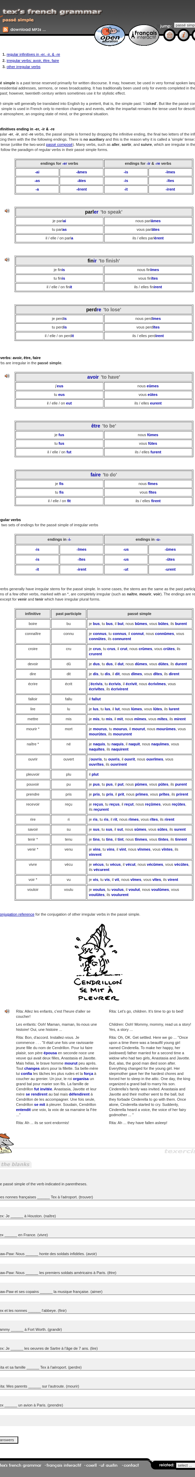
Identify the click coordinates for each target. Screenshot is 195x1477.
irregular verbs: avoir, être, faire (33, 60)
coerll (91, 1465)
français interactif (64, 1465)
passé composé (59, 144)
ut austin (109, 1465)
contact (131, 1465)
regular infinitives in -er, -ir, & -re (33, 54)
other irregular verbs (23, 67)
